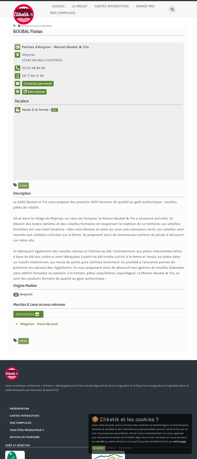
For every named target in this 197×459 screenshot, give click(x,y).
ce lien (100, 441)
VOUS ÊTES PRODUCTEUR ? (27, 430)
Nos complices (62, 13)
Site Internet (34, 91)
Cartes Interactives (112, 6)
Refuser (111, 447)
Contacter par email (38, 83)
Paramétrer (125, 447)
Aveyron (22, 294)
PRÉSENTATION (19, 408)
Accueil (58, 6)
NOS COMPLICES (20, 422)
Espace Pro (145, 6)
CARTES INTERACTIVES (24, 415)
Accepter (98, 447)
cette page (179, 441)
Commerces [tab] (28, 314)
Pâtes (23, 185)
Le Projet (79, 6)
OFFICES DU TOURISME (25, 437)
